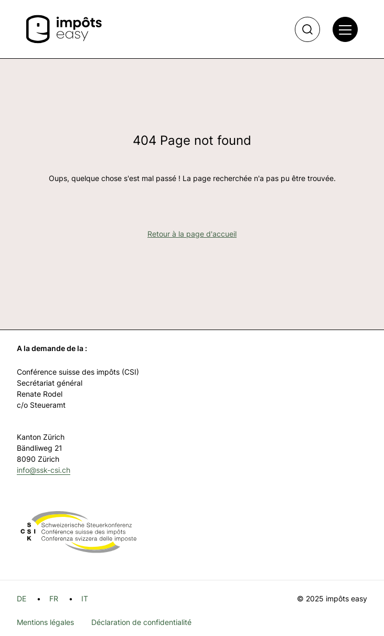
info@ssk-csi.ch (43, 469)
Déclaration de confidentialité (141, 622)
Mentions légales (45, 622)
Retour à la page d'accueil (192, 233)
